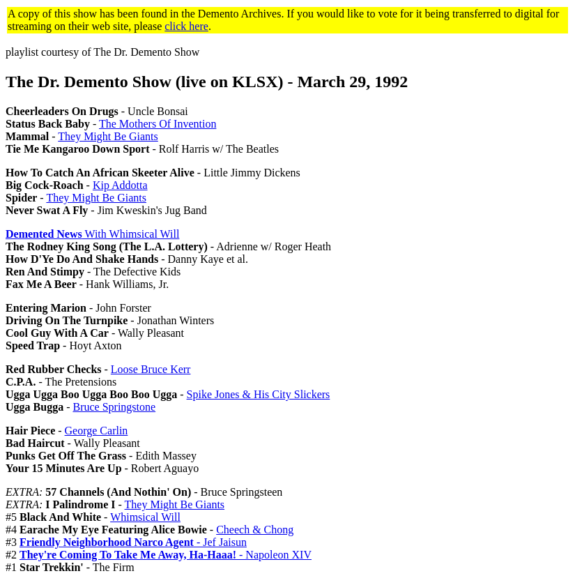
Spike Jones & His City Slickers (258, 394)
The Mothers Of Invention (157, 124)
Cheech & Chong (254, 529)
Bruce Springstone (113, 407)
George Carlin (96, 430)
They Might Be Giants (108, 136)
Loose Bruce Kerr (151, 369)
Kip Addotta (120, 185)
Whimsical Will (145, 517)
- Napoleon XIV (166, 555)
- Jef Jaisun (133, 542)
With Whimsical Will (92, 234)
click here (186, 26)
